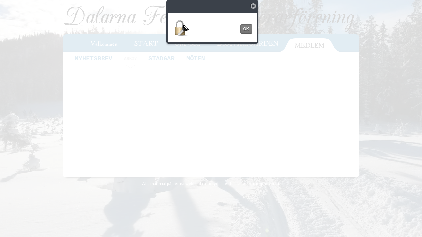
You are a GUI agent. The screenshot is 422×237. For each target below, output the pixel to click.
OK (246, 29)
